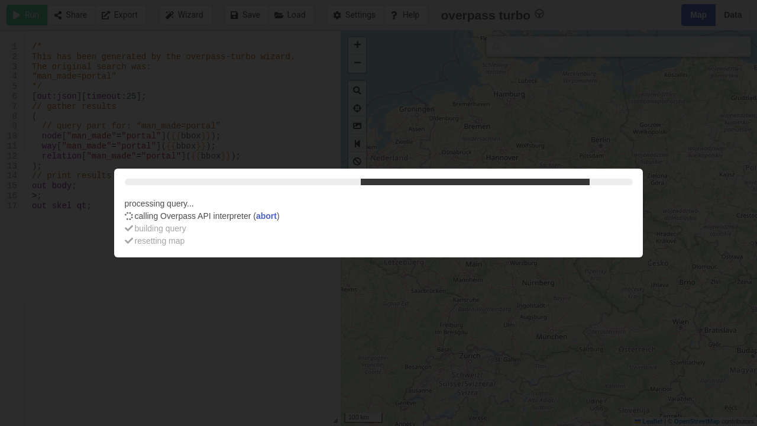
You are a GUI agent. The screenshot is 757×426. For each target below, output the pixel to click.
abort (266, 216)
